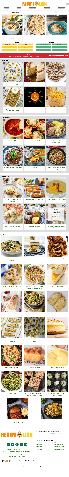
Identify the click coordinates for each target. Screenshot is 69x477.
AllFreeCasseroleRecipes (59, 449)
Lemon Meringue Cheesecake (57, 340)
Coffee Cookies (56, 84)
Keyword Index (27, 451)
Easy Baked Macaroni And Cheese (34, 37)
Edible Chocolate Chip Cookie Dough (12, 286)
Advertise (14, 449)
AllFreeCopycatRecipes (58, 444)
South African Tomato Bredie (34, 109)
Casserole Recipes (9, 47)
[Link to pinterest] (17, 444)
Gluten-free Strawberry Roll (11, 314)
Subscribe (27, 454)
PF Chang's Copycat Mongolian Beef (13, 167)
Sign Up (65, 55)
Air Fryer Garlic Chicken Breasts (57, 314)
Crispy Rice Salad (12, 393)
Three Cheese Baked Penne (12, 367)
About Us (8, 449)
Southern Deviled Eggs (12, 84)
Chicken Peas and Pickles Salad (12, 226)
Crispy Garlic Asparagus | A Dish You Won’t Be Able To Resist (13, 109)
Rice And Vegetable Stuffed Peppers (34, 141)
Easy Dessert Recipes (44, 44)
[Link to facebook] (8, 444)
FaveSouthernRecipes (58, 447)
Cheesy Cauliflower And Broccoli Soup (56, 199)
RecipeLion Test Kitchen (9, 44)
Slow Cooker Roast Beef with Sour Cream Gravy (12, 200)
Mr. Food (55, 442)
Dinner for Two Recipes (59, 47)
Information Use (38, 56)
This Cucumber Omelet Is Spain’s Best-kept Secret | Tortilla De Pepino (34, 287)
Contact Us (21, 449)
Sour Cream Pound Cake (34, 226)
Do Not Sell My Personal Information (12, 451)
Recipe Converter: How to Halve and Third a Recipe (56, 227)
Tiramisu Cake (34, 259)
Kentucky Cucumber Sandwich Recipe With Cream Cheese (57, 394)
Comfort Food (59, 44)
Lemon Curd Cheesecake (57, 286)
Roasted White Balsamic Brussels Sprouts (34, 340)
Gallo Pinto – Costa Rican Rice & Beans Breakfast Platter (56, 141)
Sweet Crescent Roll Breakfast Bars (56, 37)
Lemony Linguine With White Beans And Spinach (12, 259)
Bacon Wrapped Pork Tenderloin (57, 259)
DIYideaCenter (39, 449)
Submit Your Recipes (18, 454)
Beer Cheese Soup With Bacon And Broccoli (12, 37)
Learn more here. (41, 460)
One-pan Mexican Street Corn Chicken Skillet (56, 168)
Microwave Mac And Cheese (56, 109)
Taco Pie (34, 167)
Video (25, 44)
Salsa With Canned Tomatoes (13, 141)
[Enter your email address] (43, 433)
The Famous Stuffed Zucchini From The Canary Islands (12, 340)
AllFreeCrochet (39, 444)
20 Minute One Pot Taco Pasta (51, 421)
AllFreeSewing (39, 447)
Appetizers (25, 47)
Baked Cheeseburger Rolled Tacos (34, 199)
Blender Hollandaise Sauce (57, 367)
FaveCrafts (38, 442)
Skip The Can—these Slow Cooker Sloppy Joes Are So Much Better (17, 421)
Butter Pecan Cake (34, 84)
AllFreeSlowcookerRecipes (59, 446)
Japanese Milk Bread (34, 367)
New (2, 235)
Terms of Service (12, 456)
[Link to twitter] (12, 444)
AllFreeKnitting (39, 446)
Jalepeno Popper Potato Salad (34, 314)
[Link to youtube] (25, 444)
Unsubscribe (22, 456)
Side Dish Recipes (43, 47)
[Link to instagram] (21, 444)
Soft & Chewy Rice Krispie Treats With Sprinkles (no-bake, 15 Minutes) (34, 394)
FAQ (26, 449)
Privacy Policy (32, 56)
